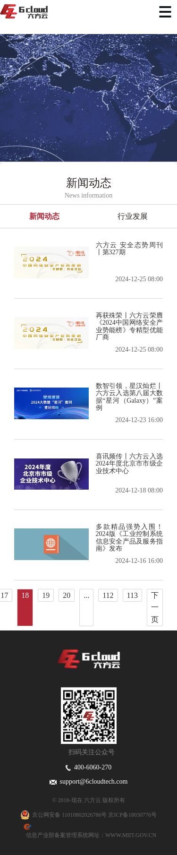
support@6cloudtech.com (89, 781)
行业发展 (133, 216)
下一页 (155, 607)
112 (107, 595)
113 (132, 595)
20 (66, 595)
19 (46, 595)
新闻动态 (44, 216)
